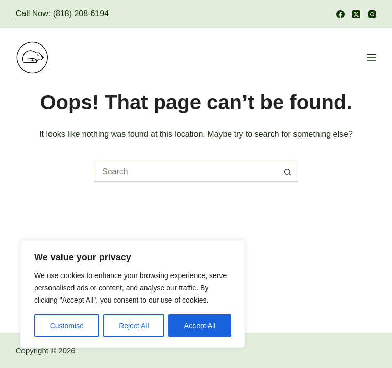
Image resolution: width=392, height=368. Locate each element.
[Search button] (288, 172)
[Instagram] (372, 14)
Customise (67, 325)
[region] (132, 294)
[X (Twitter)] (356, 14)
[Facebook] (340, 14)
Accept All (199, 325)
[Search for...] (186, 172)
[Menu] (371, 57)
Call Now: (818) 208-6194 (62, 13)
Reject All (134, 325)
